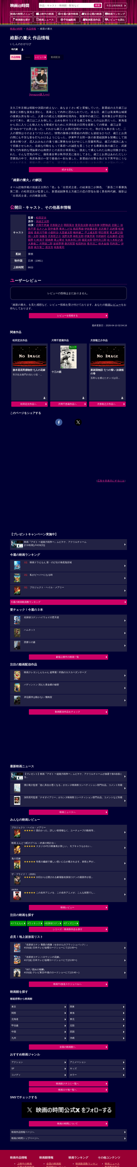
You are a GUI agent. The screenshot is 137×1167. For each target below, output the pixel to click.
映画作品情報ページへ (22, 1132)
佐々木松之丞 (115, 239)
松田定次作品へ (28, 404)
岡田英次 (69, 225)
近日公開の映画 (92, 13)
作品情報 (31, 28)
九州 (13, 1038)
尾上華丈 (59, 239)
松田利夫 (81, 243)
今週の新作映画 (68, 13)
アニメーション (78, 1062)
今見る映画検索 (115, 5)
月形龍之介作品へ (106, 404)
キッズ (73, 1068)
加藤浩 (43, 236)
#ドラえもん (17, 923)
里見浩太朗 (81, 225)
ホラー (73, 1075)
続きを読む (67, 169)
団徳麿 (49, 239)
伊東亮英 (89, 236)
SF (12, 1068)
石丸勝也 (112, 236)
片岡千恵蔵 (42, 225)
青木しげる (65, 228)
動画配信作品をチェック (67, 711)
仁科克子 (39, 239)
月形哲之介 (54, 236)
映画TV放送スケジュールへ (67, 984)
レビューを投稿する (67, 315)
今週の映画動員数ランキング (26, 602)
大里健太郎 (65, 232)
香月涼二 (92, 243)
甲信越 (14, 1025)
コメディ (16, 1075)
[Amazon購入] (39, 94)
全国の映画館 (53, 1163)
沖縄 (72, 1038)
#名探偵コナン (52, 923)
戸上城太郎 (91, 232)
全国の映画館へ (68, 1047)
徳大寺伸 (94, 225)
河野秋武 (105, 225)
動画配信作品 (91, 19)
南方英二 (39, 247)
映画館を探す (21, 19)
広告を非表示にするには (110, 480)
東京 (13, 1006)
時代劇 (14, 49)
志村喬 (114, 228)
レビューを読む (115, 19)
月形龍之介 (56, 225)
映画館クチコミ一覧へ (67, 1083)
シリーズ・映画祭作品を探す (67, 929)
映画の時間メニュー (21, 14)
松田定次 (41, 217)
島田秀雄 (78, 228)
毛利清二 (115, 243)
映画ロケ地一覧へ (67, 1089)
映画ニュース (45, 19)
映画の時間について (67, 1123)
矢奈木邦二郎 (73, 239)
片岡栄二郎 (45, 243)
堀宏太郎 (87, 239)
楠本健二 (78, 232)
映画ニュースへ (68, 812)
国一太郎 (33, 236)
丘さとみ (42, 228)
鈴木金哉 (103, 243)
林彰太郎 (78, 236)
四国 (72, 1031)
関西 (13, 1013)
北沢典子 (103, 228)
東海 (72, 1013)
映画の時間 (16, 28)
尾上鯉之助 (116, 232)
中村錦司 (101, 236)
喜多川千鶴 (40, 232)
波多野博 (58, 243)
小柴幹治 (53, 232)
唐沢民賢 (69, 243)
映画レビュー (67, 907)
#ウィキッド (34, 923)
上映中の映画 (45, 13)
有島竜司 (59, 247)
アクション (17, 1062)
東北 (72, 1019)
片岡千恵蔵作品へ (67, 404)
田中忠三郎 (99, 239)
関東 (72, 1006)
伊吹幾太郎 (91, 228)
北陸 (72, 1025)
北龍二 (116, 225)
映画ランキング (115, 13)
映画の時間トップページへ (25, 1138)
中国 (13, 1031)
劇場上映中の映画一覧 (67, 657)
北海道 (14, 1019)
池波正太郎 (42, 221)
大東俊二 (33, 243)
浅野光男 (67, 236)
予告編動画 (68, 19)
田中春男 (53, 228)
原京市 (49, 247)
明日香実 (103, 232)
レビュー (39, 57)
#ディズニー (70, 923)
